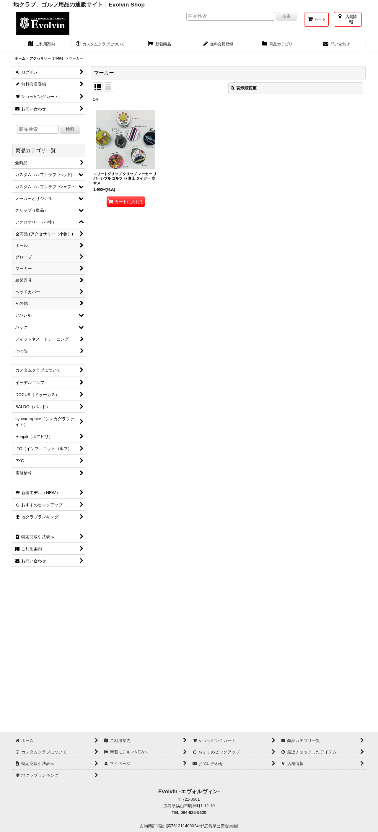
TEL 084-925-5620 (189, 812)
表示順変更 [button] (244, 88)
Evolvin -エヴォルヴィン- (189, 791)
